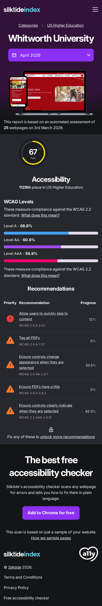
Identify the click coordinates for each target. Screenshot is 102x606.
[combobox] (51, 55)
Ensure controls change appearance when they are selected (41, 362)
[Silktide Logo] (22, 554)
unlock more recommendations (67, 436)
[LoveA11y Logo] (88, 554)
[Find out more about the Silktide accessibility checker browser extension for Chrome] (51, 486)
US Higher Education (65, 25)
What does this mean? (40, 215)
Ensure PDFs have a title (39, 386)
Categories (28, 25)
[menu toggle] (95, 9)
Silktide (14, 567)
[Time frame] (51, 55)
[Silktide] (22, 9)
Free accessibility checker (26, 598)
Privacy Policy (16, 587)
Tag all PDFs (29, 338)
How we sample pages (51, 538)
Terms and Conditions (23, 577)
